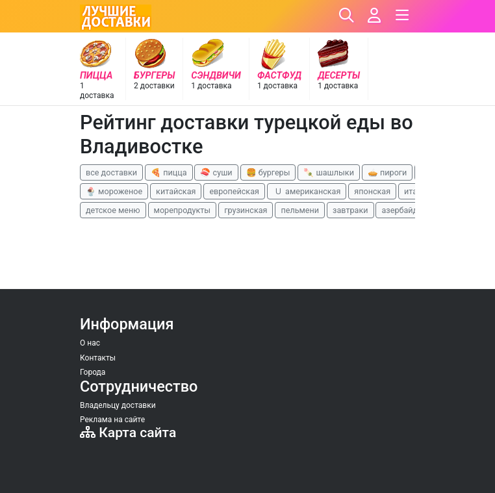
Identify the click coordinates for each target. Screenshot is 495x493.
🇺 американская (306, 191)
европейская (234, 191)
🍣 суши (216, 172)
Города (92, 372)
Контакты (98, 357)
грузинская (245, 210)
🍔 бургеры (268, 172)
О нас (90, 343)
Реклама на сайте (112, 419)
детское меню (113, 210)
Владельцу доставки (118, 405)
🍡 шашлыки (328, 172)
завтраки (350, 210)
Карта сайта (128, 432)
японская (372, 191)
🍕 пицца (168, 172)
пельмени (300, 210)
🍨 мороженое (114, 191)
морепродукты (182, 210)
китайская (176, 191)
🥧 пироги (387, 172)
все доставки (111, 172)
